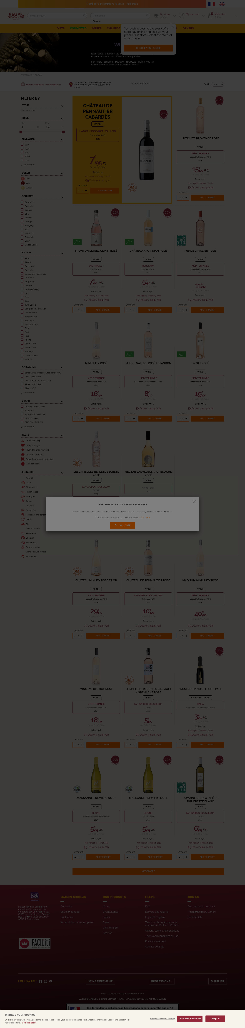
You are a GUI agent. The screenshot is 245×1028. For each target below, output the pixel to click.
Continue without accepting (162, 1025)
